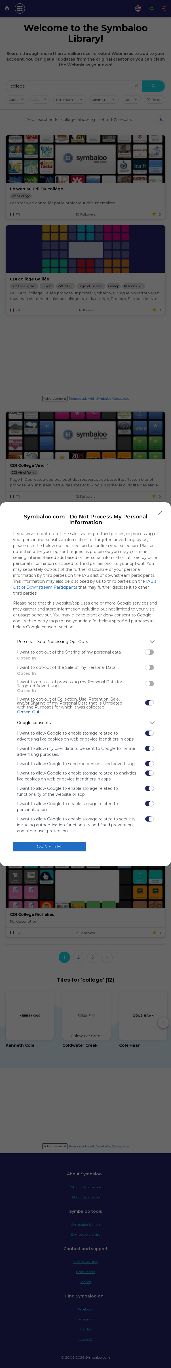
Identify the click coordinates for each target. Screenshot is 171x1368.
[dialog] (85, 684)
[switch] (149, 652)
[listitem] (85, 642)
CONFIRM (49, 846)
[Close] (160, 513)
